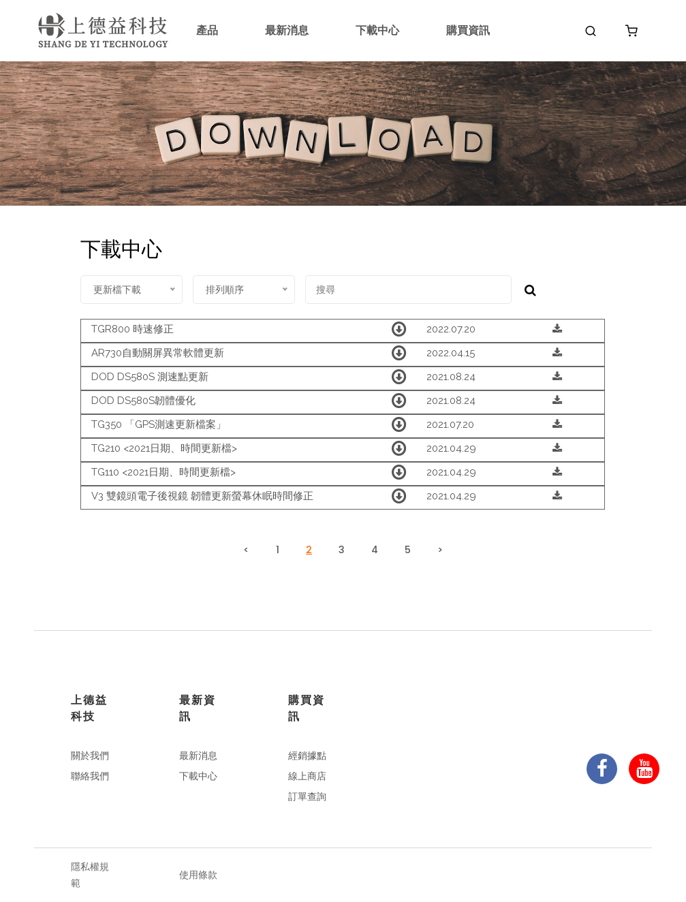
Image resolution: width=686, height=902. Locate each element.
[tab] (342, 331)
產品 (207, 30)
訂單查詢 (307, 796)
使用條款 (198, 875)
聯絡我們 (90, 776)
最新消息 (287, 30)
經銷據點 (307, 755)
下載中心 (377, 30)
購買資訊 (468, 30)
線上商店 (307, 776)
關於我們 (90, 755)
